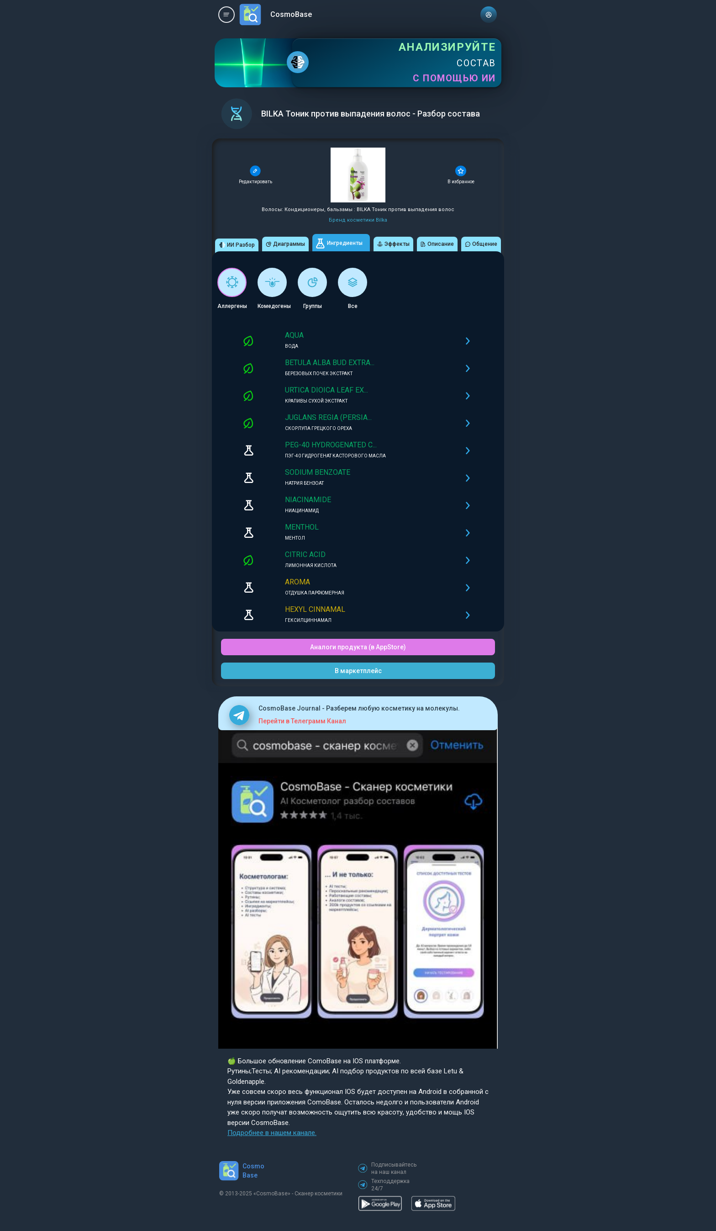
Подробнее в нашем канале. (271, 1133)
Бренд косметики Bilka (358, 220)
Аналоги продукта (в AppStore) (358, 647)
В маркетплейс (358, 670)
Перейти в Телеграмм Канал (302, 721)
